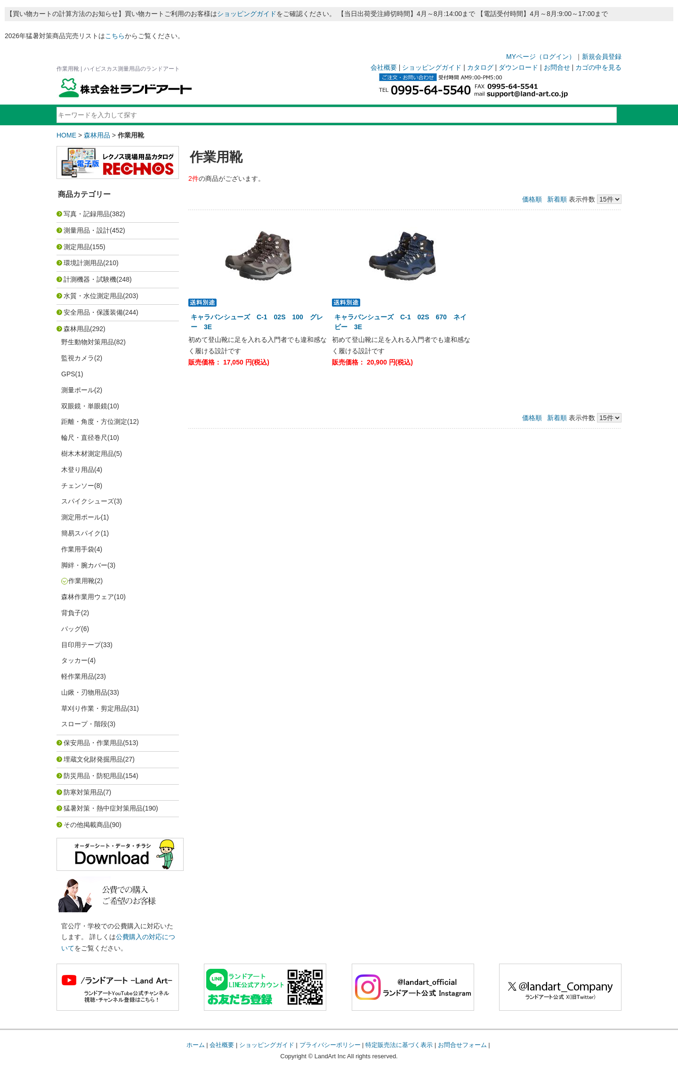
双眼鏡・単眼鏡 (84, 406)
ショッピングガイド (246, 13)
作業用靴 (81, 580)
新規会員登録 (602, 56)
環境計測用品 (83, 263)
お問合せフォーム (462, 1044)
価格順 (532, 199)
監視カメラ (77, 358)
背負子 (71, 613)
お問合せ (557, 67)
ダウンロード (518, 67)
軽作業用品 (77, 676)
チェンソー (77, 485)
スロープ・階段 (84, 724)
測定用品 (77, 247)
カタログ (480, 67)
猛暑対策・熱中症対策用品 (103, 808)
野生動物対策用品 (87, 342)
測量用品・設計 (87, 230)
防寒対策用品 (83, 792)
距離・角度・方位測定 (94, 421)
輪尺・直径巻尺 (84, 437)
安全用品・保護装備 (93, 312)
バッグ (71, 629)
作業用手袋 (77, 549)
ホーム (195, 1044)
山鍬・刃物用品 (84, 692)
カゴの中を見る (598, 67)
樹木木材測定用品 (87, 453)
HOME (66, 135)
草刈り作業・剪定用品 (94, 708)
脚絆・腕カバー (84, 565)
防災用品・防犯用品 (93, 775)
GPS (68, 374)
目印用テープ (81, 645)
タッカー (74, 660)
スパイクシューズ (87, 501)
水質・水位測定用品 (93, 296)
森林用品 (97, 135)
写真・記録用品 (87, 214)
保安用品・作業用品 (93, 742)
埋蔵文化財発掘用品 (93, 759)
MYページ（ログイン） (540, 56)
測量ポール (77, 390)
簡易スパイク (81, 533)
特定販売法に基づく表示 (399, 1044)
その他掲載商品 (87, 824)
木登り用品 (77, 469)
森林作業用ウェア (87, 596)
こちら (115, 36)
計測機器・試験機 (90, 279)
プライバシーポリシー (330, 1044)
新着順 (557, 199)
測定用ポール (81, 517)
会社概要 (384, 67)
